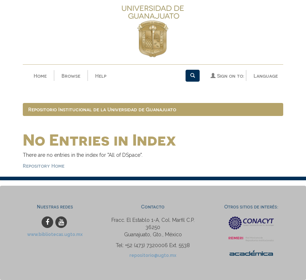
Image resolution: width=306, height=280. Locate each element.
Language (266, 76)
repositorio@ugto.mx (153, 255)
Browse (70, 76)
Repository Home (43, 166)
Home (40, 76)
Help (100, 76)
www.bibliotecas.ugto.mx (55, 234)
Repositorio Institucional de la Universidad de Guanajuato (102, 109)
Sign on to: (227, 76)
